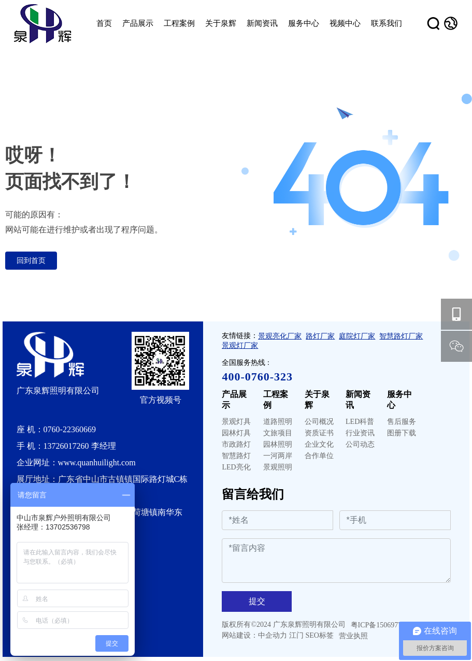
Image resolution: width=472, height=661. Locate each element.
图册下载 (401, 433)
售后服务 (401, 421)
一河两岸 (277, 456)
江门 (296, 635)
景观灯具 (236, 421)
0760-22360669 (70, 429)
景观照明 (277, 467)
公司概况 (319, 421)
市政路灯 (236, 444)
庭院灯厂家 (357, 336)
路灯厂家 (320, 336)
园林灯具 (236, 433)
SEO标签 (319, 635)
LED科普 (360, 421)
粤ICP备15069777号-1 (385, 625)
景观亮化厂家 (280, 336)
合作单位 (319, 456)
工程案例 (275, 399)
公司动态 (360, 444)
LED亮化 (236, 467)
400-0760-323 (257, 376)
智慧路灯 (236, 456)
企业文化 (319, 444)
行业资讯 (360, 433)
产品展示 (234, 399)
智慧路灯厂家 (401, 336)
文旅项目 (277, 433)
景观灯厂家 (240, 345)
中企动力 (272, 635)
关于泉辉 (317, 399)
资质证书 (319, 433)
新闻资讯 (358, 399)
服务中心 (399, 399)
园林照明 (277, 444)
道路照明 (277, 421)
